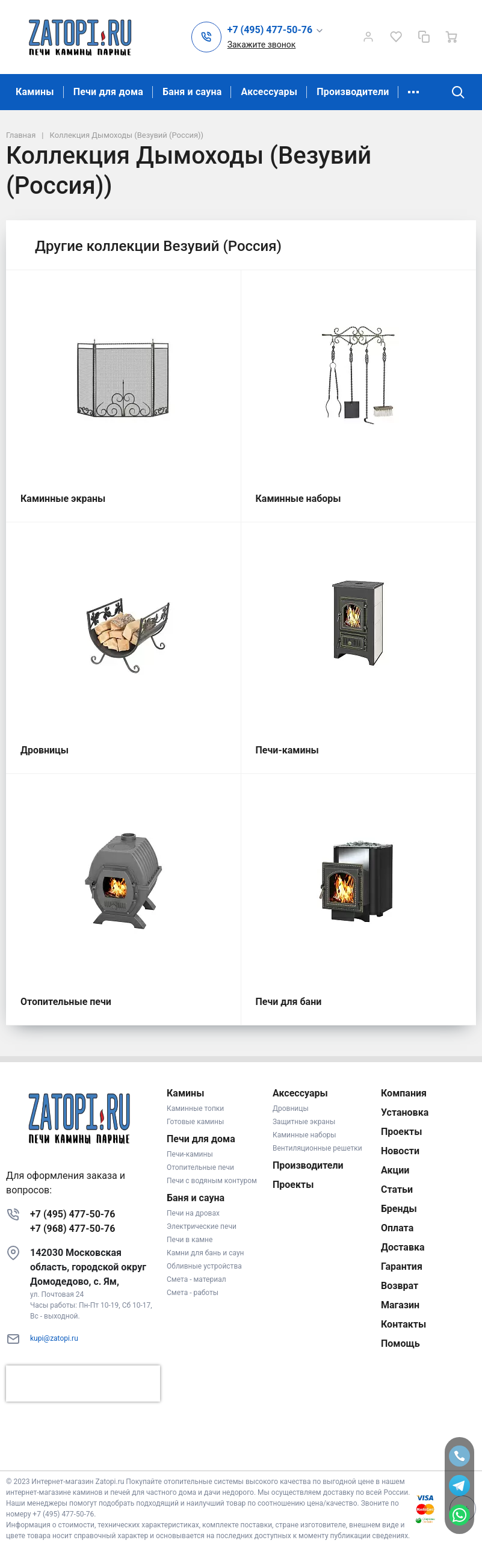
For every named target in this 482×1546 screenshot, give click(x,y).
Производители (353, 91)
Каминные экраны (62, 498)
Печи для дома (108, 91)
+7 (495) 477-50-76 (72, 1214)
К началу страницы (240, 1452)
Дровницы (44, 750)
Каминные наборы (298, 498)
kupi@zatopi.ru (54, 1338)
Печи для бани (289, 1001)
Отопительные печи (65, 1001)
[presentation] (83, 1383)
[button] (275, 30)
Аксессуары (269, 91)
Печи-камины (287, 750)
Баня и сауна (191, 91)
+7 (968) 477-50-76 (72, 1228)
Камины (35, 91)
